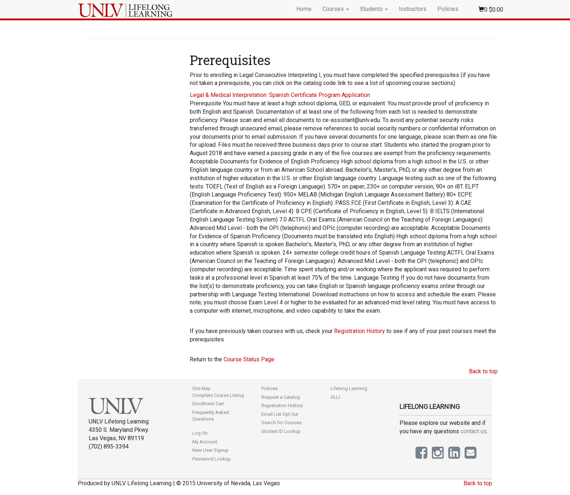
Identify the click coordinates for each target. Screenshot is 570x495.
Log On (200, 433)
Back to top (483, 371)
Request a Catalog (280, 397)
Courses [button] (335, 8)
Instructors (412, 8)
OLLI (335, 397)
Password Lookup (211, 459)
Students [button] (374, 8)
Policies (447, 8)
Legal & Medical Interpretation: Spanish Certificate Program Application (280, 95)
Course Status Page (249, 359)
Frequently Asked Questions (210, 416)
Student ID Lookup (281, 431)
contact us (474, 431)
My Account (204, 442)
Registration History (359, 331)
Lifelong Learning (348, 388)
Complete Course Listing (218, 395)
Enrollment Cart (208, 403)
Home (304, 8)
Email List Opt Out (279, 414)
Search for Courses (281, 422)
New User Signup (210, 450)
